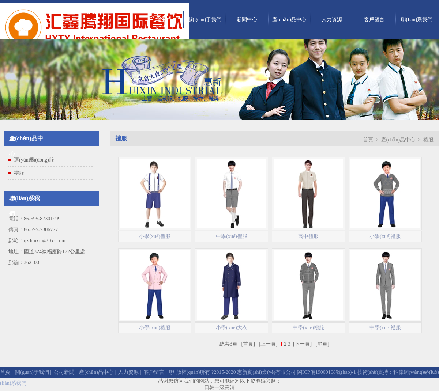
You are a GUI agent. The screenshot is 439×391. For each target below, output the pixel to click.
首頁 (162, 19)
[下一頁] (302, 344)
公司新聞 (64, 372)
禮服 (19, 173)
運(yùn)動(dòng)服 (34, 160)
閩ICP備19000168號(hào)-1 (326, 372)
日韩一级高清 (219, 387)
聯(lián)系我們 (416, 19)
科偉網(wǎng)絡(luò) (416, 372)
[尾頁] (322, 344)
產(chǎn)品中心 (289, 19)
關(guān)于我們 (205, 19)
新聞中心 (247, 19)
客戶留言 (374, 19)
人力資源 (332, 19)
